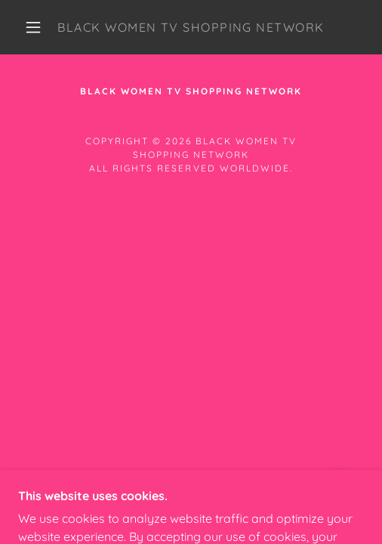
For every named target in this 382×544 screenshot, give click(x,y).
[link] (191, 27)
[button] (35, 27)
